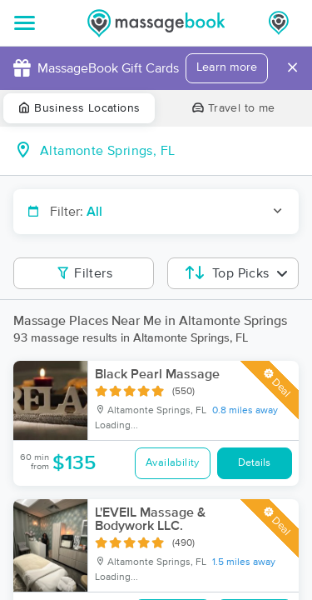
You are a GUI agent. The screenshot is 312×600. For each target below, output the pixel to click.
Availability (173, 463)
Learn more (226, 67)
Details (254, 463)
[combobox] (169, 151)
